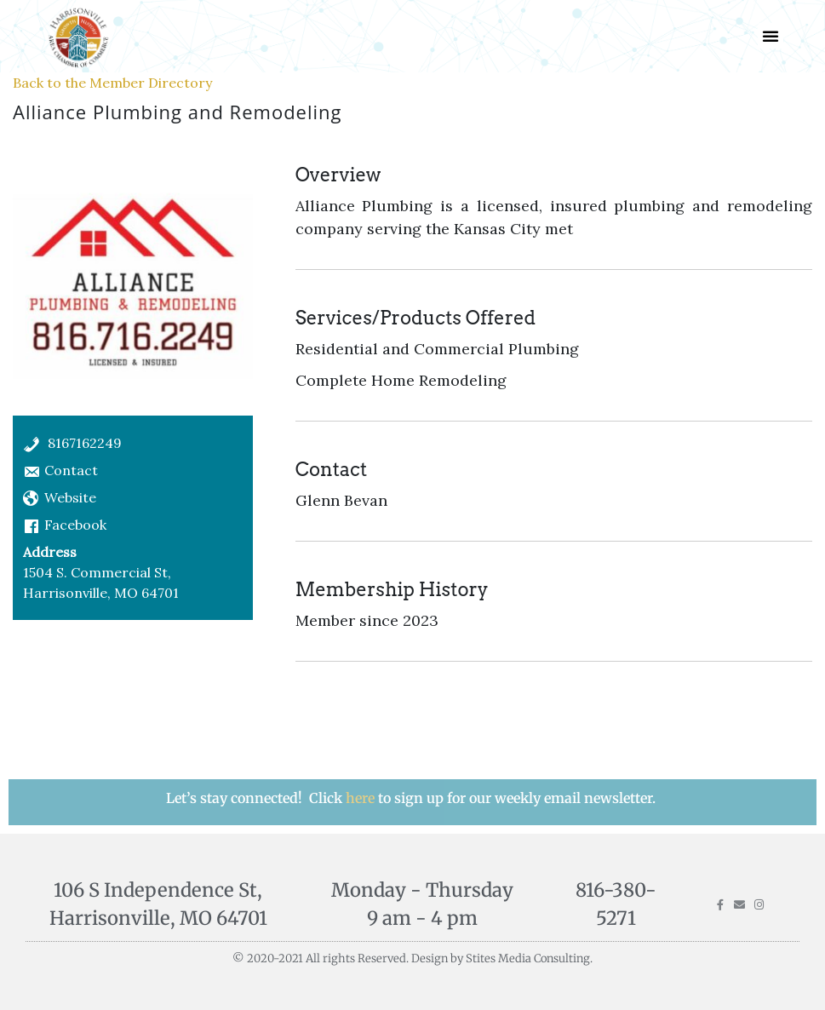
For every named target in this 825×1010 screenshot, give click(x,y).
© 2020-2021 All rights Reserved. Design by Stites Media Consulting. (412, 958)
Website (70, 497)
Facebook (75, 524)
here (362, 797)
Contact (71, 470)
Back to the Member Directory (112, 82)
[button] (770, 36)
